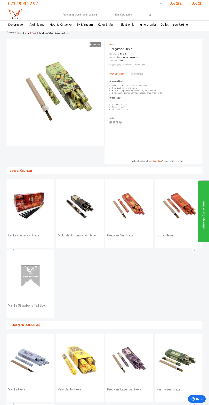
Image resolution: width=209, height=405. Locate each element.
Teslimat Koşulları (83, 350)
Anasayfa (111, 350)
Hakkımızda (15, 362)
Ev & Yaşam (85, 24)
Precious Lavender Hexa (75, 319)
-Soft (88, 401)
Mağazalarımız (16, 356)
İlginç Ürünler (147, 24)
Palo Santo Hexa (20, 319)
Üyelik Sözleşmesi (84, 356)
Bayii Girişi (157, 161)
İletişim (12, 350)
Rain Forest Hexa (119, 319)
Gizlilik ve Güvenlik (84, 374)
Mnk (43, 350)
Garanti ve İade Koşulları (87, 368)
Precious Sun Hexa (71, 235)
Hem (43, 356)
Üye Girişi (176, 4)
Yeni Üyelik (112, 356)
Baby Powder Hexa (170, 319)
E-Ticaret (95, 401)
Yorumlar (127, 65)
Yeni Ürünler (181, 24)
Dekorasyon (16, 24)
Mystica (45, 368)
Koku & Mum (106, 24)
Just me (45, 380)
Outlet (165, 24)
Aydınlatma (37, 24)
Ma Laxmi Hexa (167, 235)
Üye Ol (196, 4)
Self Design (47, 374)
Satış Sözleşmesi (83, 362)
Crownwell (47, 362)
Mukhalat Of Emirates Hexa (27, 235)
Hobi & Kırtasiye (61, 24)
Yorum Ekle (140, 65)
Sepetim (111, 374)
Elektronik (127, 24)
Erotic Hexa (115, 235)
